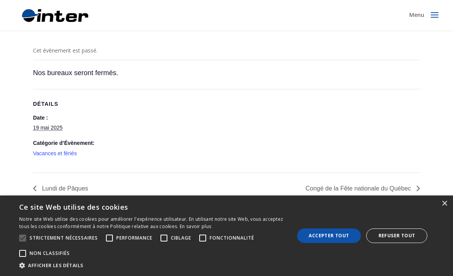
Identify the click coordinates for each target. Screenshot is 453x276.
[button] (152, 265)
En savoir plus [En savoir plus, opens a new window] (195, 226)
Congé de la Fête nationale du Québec (359, 188)
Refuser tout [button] (397, 235)
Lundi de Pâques (64, 188)
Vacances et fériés (55, 153)
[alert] (226, 236)
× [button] (444, 204)
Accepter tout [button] (329, 235)
